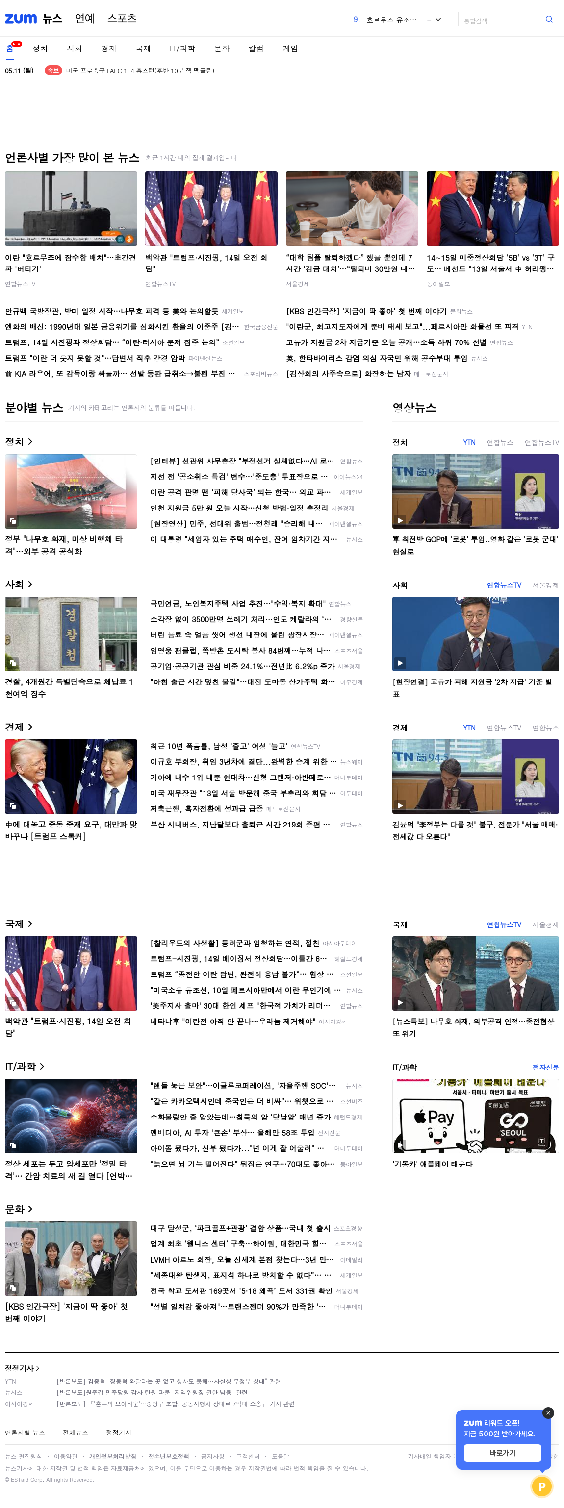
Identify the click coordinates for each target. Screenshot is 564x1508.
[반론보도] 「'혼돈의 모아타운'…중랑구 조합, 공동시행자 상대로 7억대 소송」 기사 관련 (175, 1403)
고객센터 (248, 1456)
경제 (109, 48)
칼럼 (256, 48)
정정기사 (19, 1368)
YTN (469, 442)
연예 (85, 18)
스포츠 (122, 18)
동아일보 (438, 283)
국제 (143, 48)
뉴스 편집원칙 (23, 1456)
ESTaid (19, 1479)
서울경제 (297, 283)
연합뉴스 (500, 442)
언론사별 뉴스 (25, 1432)
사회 (74, 48)
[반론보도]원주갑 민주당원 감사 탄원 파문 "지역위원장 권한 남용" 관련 (152, 1392)
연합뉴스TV (20, 283)
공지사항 (213, 1456)
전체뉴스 (75, 1432)
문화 (222, 48)
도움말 (280, 1456)
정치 (40, 48)
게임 (290, 48)
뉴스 (52, 18)
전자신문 (546, 1067)
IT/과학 (182, 48)
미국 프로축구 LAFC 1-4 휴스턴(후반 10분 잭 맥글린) (140, 70)
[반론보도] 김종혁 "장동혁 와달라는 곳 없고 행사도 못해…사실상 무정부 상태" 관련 (168, 1381)
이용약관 (65, 1456)
